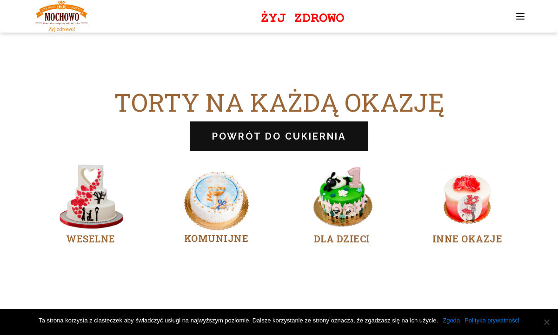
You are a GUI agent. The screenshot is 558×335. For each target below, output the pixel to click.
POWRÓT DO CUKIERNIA (279, 136)
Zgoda (451, 320)
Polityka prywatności (492, 320)
